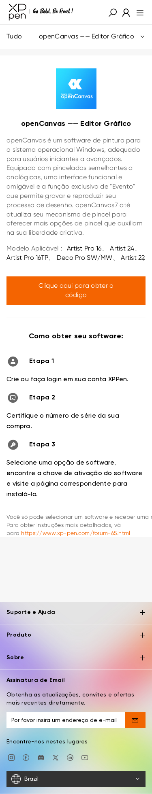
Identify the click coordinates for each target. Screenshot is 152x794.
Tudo (76, 36)
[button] (113, 12)
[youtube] (85, 757)
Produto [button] (76, 635)
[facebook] (26, 757)
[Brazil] (76, 779)
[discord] (41, 757)
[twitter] (55, 757)
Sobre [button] (76, 658)
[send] (135, 720)
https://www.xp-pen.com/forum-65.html (75, 533)
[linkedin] (70, 757)
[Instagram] (11, 757)
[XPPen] (41, 12)
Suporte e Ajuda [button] (76, 613)
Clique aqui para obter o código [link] (76, 290)
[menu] (137, 12)
